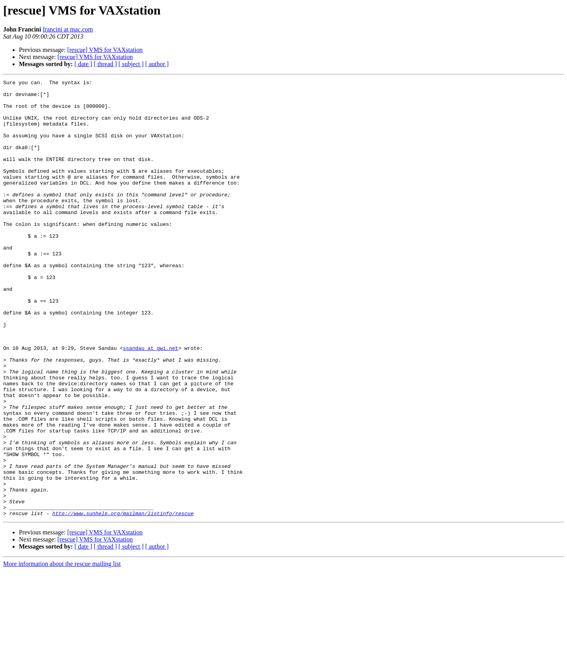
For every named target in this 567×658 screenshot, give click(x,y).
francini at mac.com (68, 29)
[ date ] (83, 64)
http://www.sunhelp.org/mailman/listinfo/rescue (123, 600)
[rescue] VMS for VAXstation (105, 49)
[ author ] (157, 64)
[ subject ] (131, 64)
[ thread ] (105, 64)
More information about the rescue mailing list (62, 651)
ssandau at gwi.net (150, 402)
